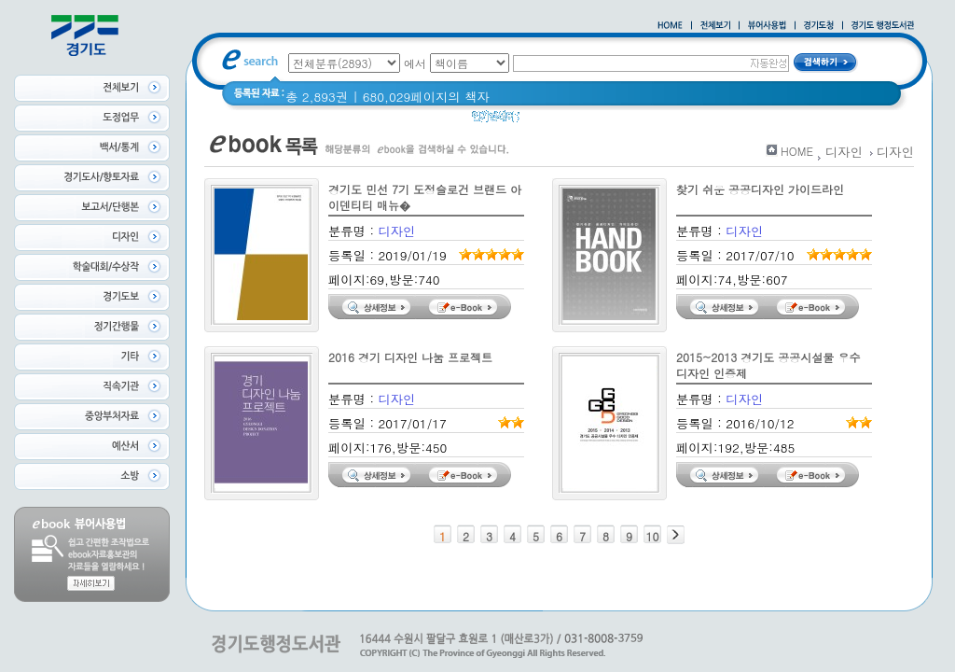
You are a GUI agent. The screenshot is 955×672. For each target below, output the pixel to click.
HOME (797, 151)
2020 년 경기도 (627, 121)
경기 (697, 121)
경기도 (550, 121)
